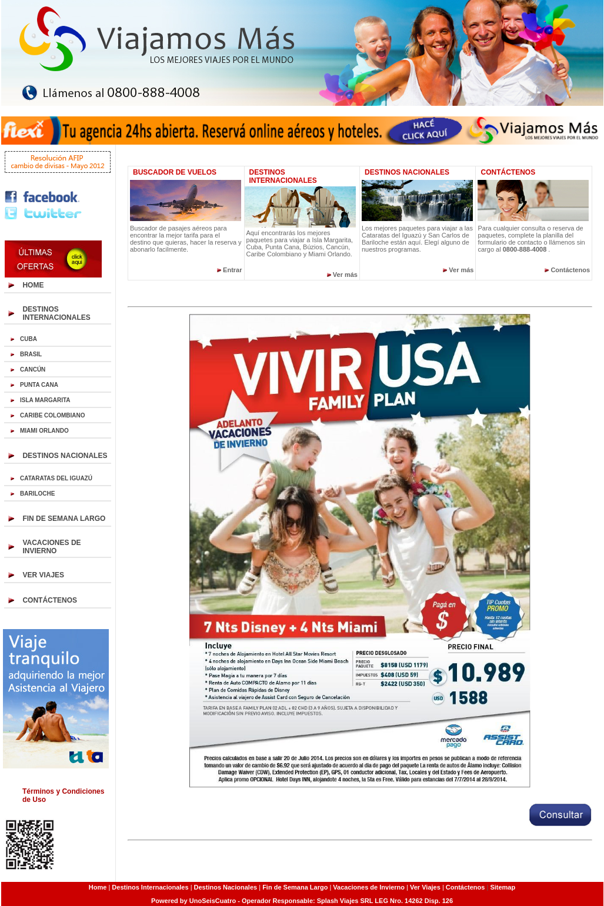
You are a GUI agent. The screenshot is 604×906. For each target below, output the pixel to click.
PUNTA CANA (39, 385)
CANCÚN (32, 369)
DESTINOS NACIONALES (64, 456)
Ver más (345, 274)
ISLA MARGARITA (45, 400)
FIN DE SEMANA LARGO (63, 518)
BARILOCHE (37, 493)
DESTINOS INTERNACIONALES (56, 313)
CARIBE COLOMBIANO (52, 415)
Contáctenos (570, 269)
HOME (33, 285)
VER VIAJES (43, 575)
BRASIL (31, 354)
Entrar (232, 269)
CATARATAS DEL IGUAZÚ (56, 478)
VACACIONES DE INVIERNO (51, 547)
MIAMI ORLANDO (44, 430)
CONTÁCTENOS (49, 600)
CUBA (28, 339)
